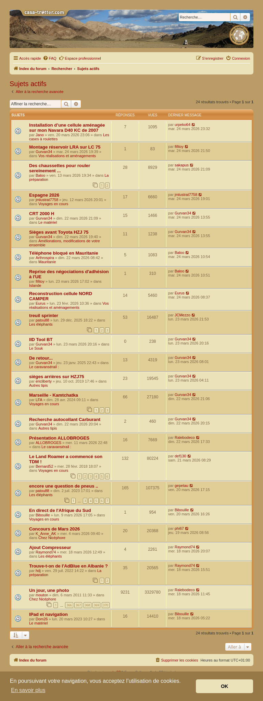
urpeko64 (182, 124)
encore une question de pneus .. (63, 486)
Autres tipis (38, 385)
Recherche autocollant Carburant (64, 419)
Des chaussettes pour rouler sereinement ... (59, 168)
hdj (38, 571)
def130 (180, 456)
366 (69, 605)
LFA (39, 400)
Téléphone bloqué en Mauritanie (63, 253)
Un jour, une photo (49, 590)
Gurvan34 (44, 152)
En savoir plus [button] (28, 690)
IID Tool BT (41, 339)
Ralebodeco (185, 437)
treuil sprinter (43, 315)
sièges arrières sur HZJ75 (56, 376)
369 (96, 605)
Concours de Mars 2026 (54, 528)
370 (105, 605)
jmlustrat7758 (47, 200)
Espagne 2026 (44, 195)
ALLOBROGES (48, 443)
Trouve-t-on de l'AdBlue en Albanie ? (68, 566)
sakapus (182, 165)
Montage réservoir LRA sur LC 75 (64, 147)
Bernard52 (44, 466)
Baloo (40, 175)
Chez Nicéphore (51, 538)
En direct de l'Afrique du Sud (60, 510)
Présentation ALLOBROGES (59, 438)
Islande (35, 285)
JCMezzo (182, 315)
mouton (42, 595)
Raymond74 (46, 552)
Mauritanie (47, 262)
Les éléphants (41, 324)
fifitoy (179, 146)
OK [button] (224, 686)
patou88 (42, 320)
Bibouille (43, 515)
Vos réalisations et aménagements (67, 156)
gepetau (181, 485)
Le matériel (47, 222)
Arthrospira (45, 258)
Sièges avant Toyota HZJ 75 (58, 232)
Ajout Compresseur (50, 547)
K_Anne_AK (46, 533)
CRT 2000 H (41, 213)
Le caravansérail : (44, 367)
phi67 (179, 528)
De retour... (41, 358)
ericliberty (44, 381)
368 (87, 605)
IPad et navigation (48, 614)
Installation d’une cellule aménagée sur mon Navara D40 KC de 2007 (67, 127)
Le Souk (36, 348)
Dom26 (42, 619)
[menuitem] (50, 58)
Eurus (41, 303)
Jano (40, 135)
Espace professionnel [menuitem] (80, 58)
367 (78, 605)
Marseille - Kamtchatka (53, 395)
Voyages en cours (53, 204)
